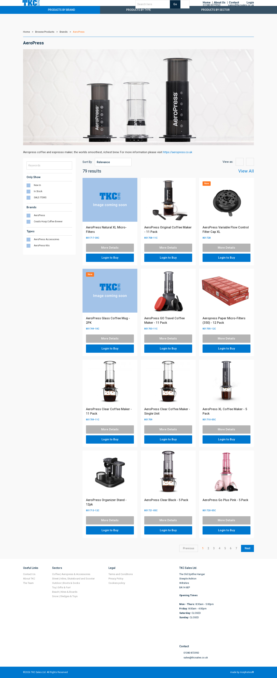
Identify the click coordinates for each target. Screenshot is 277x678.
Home (206, 7)
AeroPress (78, 31)
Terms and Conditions (120, 574)
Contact (234, 7)
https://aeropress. (174, 152)
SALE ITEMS (40, 197)
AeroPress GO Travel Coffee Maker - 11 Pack (164, 320)
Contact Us (29, 574)
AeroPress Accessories (46, 239)
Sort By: (87, 162)
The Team (28, 583)
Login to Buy (110, 257)
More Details (109, 247)
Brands (64, 31)
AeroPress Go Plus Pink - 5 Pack (225, 500)
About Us (219, 7)
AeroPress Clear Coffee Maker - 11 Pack (109, 411)
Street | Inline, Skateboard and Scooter (73, 578)
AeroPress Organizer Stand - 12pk (106, 502)
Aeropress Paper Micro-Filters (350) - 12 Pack (224, 320)
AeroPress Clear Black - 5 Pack (166, 500)
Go (188, 9)
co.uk (188, 152)
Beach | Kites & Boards (64, 591)
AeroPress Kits (42, 245)
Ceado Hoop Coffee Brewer (48, 221)
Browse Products (44, 31)
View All (246, 171)
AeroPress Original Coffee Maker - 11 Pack (168, 230)
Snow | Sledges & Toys (65, 596)
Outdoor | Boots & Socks (66, 583)
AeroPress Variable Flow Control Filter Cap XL (226, 230)
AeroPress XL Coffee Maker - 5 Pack (225, 411)
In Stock (38, 191)
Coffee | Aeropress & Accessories (71, 574)
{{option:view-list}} (250, 162)
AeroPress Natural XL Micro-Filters (106, 230)
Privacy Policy (115, 578)
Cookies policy (116, 583)
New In (37, 185)
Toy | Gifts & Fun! (61, 587)
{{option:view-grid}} (240, 162)
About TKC (29, 578)
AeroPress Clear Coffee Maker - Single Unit (167, 411)
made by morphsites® (242, 672)
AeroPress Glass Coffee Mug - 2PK (108, 320)
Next (247, 548)
